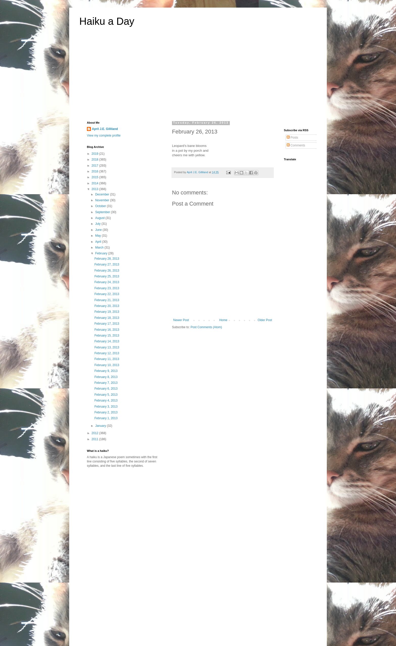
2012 (95, 433)
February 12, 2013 (106, 353)
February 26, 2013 (106, 270)
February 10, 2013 (106, 365)
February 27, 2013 (106, 264)
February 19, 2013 (106, 312)
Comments (296, 145)
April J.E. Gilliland (105, 129)
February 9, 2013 (105, 371)
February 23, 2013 (106, 288)
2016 (95, 171)
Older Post (265, 320)
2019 (95, 153)
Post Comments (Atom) (206, 327)
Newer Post (181, 320)
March (100, 247)
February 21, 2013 (106, 300)
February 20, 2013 (106, 306)
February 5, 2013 (105, 394)
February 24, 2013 (106, 282)
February (101, 253)
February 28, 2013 (106, 258)
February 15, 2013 (106, 335)
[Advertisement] (198, 76)
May (98, 235)
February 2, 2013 (105, 412)
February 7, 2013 (105, 383)
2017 (95, 165)
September (103, 212)
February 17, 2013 (106, 323)
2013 (95, 189)
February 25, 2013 (106, 276)
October (101, 206)
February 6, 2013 (105, 388)
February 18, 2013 (106, 318)
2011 (95, 439)
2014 (95, 183)
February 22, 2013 (106, 294)
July (98, 224)
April (98, 241)
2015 (95, 177)
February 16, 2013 (106, 329)
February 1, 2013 (105, 418)
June (99, 230)
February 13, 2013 (106, 347)
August (100, 218)
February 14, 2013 (106, 341)
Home (223, 320)
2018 (95, 159)
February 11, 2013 (106, 359)
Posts (292, 137)
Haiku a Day (106, 21)
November (102, 200)
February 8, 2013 (105, 377)
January (101, 426)
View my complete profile (103, 135)
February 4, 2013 (105, 400)
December (102, 194)
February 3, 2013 (105, 406)
